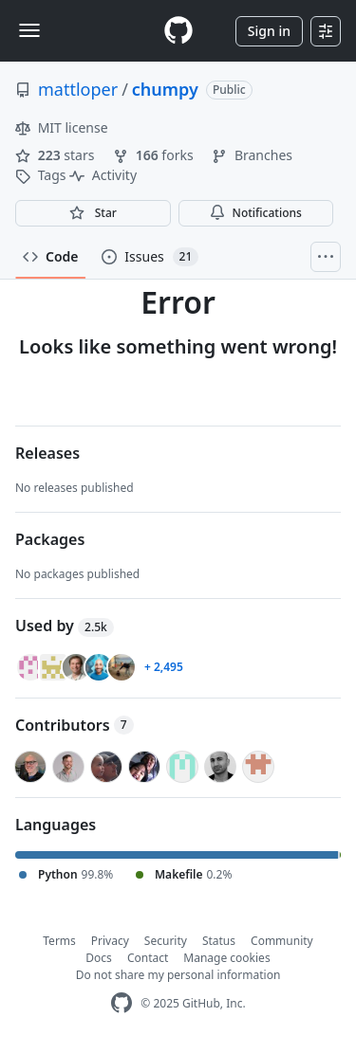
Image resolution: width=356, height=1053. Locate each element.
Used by (64, 625)
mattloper (78, 89)
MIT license (61, 127)
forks (155, 155)
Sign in (269, 31)
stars (56, 155)
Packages (49, 539)
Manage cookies (226, 958)
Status (218, 941)
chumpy (165, 89)
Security (165, 941)
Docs (98, 958)
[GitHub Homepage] (121, 1003)
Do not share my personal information (178, 975)
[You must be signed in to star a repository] (93, 213)
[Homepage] (178, 30)
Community (282, 941)
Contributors (74, 725)
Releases (47, 453)
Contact (147, 958)
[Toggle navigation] (29, 30)
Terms (59, 941)
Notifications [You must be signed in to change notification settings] (256, 213)
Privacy (110, 941)
